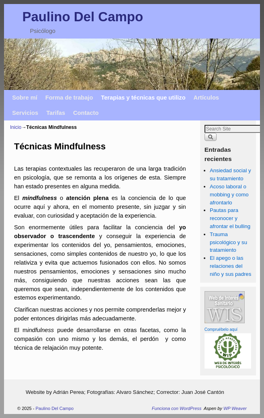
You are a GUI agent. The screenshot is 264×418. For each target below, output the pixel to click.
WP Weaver (235, 408)
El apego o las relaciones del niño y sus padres (230, 266)
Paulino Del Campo (82, 16)
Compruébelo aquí (221, 329)
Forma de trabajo (69, 97)
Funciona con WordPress (177, 408)
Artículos (206, 97)
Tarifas (55, 113)
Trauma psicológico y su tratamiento (228, 242)
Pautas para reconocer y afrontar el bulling (230, 218)
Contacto (85, 113)
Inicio (15, 127)
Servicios (25, 113)
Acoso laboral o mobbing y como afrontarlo (229, 195)
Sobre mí (24, 97)
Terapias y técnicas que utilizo (143, 97)
